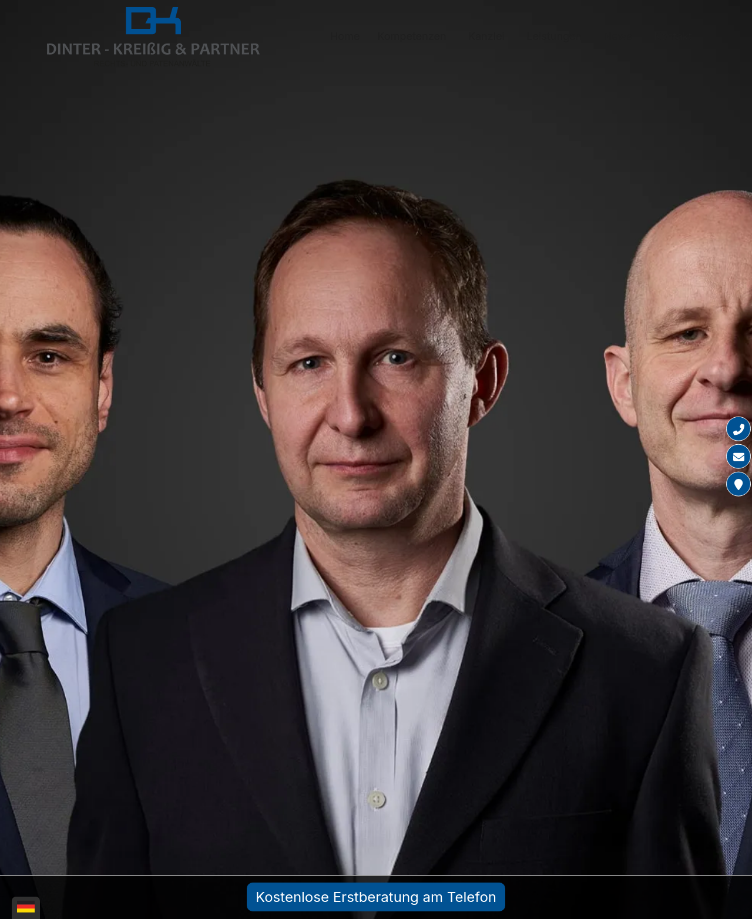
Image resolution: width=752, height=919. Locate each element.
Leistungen (554, 36)
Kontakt (673, 36)
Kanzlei (486, 36)
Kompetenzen (411, 36)
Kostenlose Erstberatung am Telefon (376, 896)
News (618, 36)
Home (345, 36)
